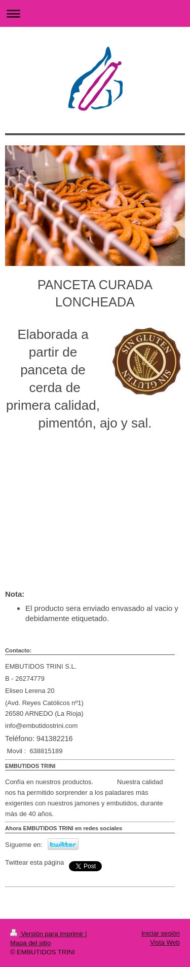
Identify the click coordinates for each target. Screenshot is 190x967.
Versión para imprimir (47, 934)
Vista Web (165, 942)
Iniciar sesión (160, 933)
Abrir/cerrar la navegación (95, 13)
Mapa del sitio (30, 943)
